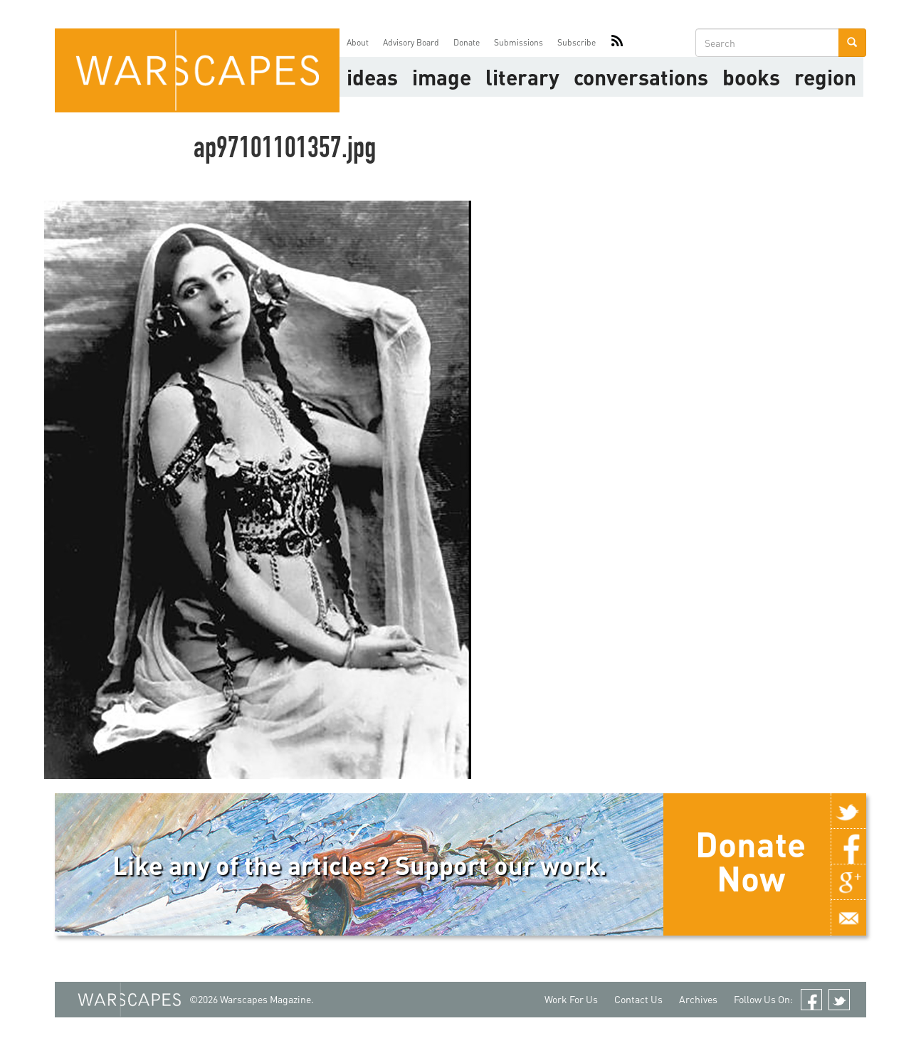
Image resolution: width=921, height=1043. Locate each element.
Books (751, 77)
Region (825, 77)
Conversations (641, 77)
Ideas (372, 77)
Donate (466, 42)
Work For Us (571, 999)
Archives (698, 999)
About (358, 42)
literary (522, 77)
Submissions (518, 42)
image (441, 77)
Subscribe (576, 42)
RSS (617, 42)
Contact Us (638, 999)
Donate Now (750, 861)
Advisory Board (411, 42)
